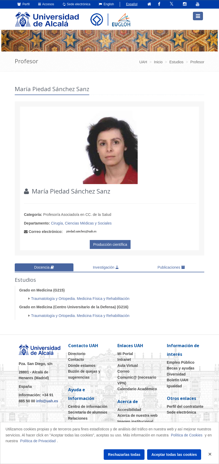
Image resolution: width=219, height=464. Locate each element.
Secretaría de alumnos (87, 411)
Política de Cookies (186, 435)
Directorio (77, 352)
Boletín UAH (177, 379)
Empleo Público (181, 361)
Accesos (46, 4)
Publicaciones (171, 266)
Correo (123, 370)
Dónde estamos (82, 364)
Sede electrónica (77, 4)
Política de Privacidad (38, 441)
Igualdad (174, 385)
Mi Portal (125, 352)
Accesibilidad (129, 408)
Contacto (76, 358)
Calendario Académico (137, 387)
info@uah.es (47, 400)
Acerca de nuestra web (137, 414)
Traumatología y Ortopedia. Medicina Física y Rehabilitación (80, 297)
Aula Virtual (127, 364)
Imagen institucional (135, 420)
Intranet (124, 358)
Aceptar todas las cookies (174, 454)
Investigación (106, 266)
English (106, 4)
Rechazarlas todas (124, 454)
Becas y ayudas (181, 367)
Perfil (23, 4)
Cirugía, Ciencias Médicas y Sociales (81, 222)
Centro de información (87, 405)
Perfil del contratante (185, 405)
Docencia (44, 266)
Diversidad (176, 373)
